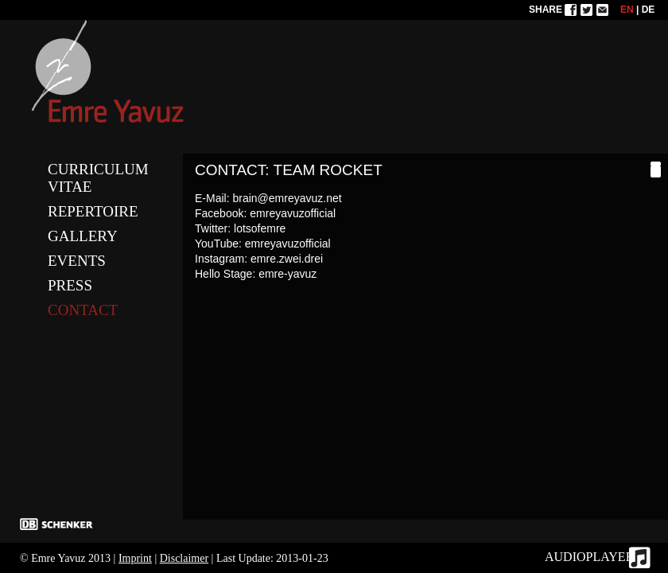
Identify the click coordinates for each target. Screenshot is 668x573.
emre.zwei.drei (286, 258)
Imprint (135, 558)
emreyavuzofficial (293, 213)
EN (627, 9)
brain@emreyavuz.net (286, 198)
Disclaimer (184, 558)
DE (648, 9)
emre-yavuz (287, 273)
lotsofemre (259, 228)
